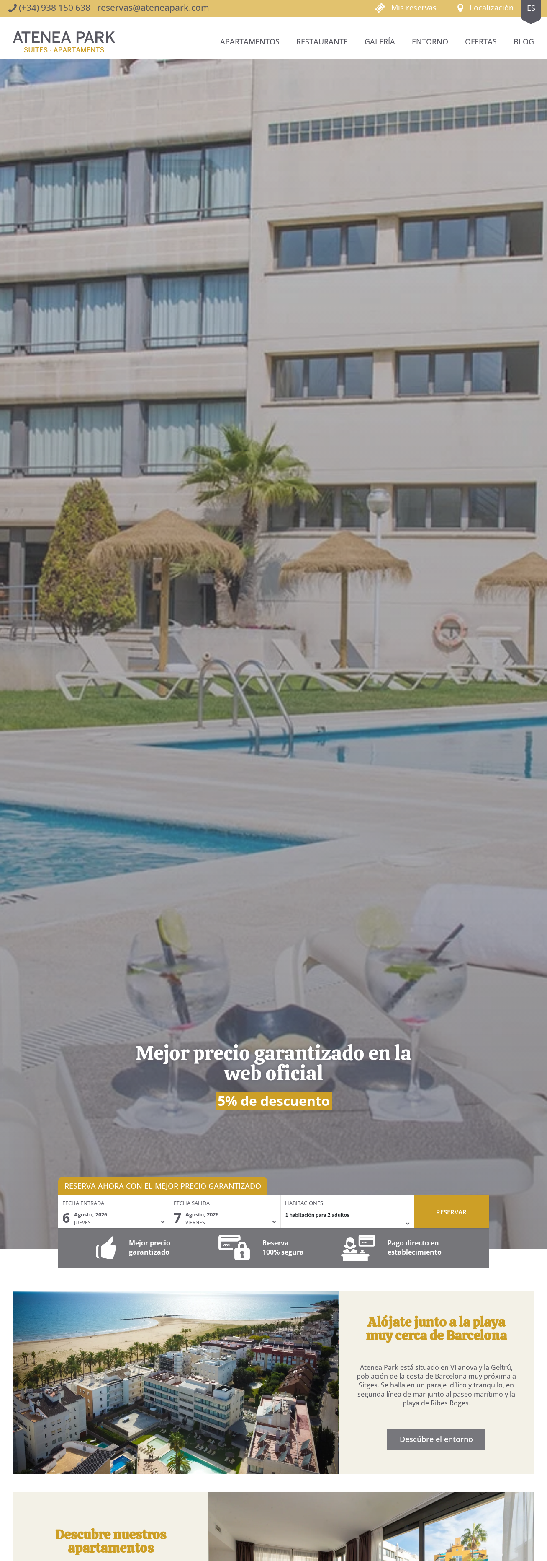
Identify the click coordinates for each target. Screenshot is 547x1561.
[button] (485, 7)
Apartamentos (250, 41)
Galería (380, 41)
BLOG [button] (524, 41)
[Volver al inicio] (64, 42)
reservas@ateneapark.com (153, 7)
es (531, 8)
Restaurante (322, 41)
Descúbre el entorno (440, 1439)
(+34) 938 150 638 (54, 7)
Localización (492, 8)
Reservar (451, 1212)
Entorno (430, 41)
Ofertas (481, 41)
